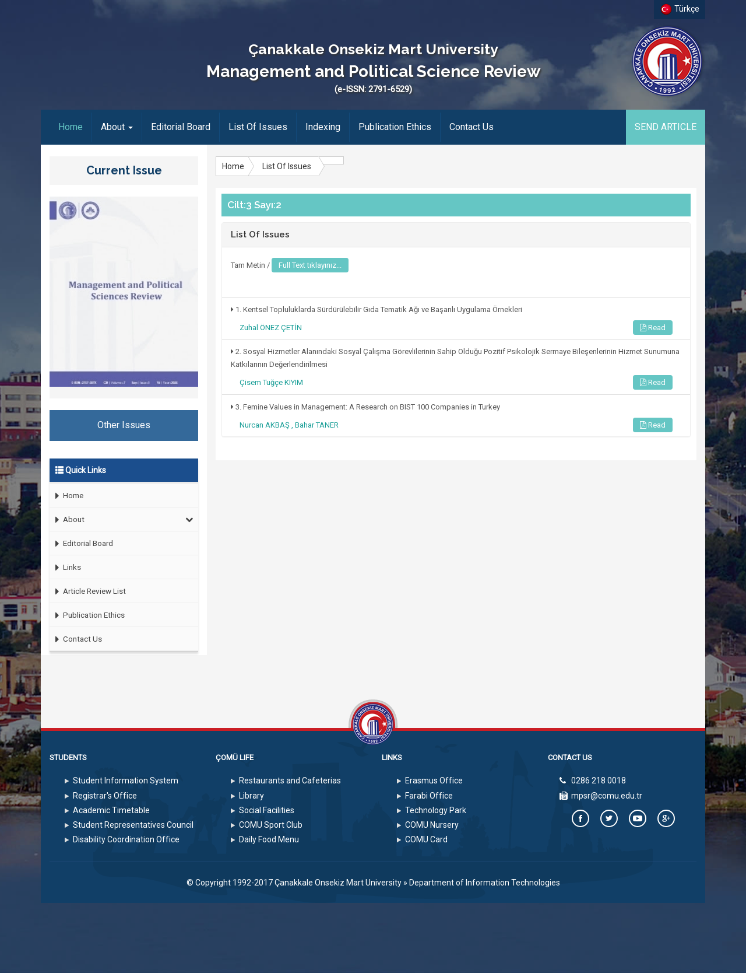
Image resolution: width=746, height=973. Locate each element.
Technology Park (435, 810)
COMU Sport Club (270, 825)
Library (251, 795)
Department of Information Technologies (484, 882)
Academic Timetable (111, 810)
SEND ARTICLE (665, 126)
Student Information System (125, 780)
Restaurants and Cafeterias (290, 780)
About (117, 126)
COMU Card (426, 839)
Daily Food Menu (269, 839)
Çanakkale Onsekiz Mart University (338, 882)
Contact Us (471, 126)
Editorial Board (180, 126)
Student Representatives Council (133, 825)
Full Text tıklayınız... (310, 265)
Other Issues (123, 424)
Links (65, 567)
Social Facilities (266, 810)
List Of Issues (257, 126)
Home (75, 126)
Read (653, 327)
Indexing (322, 126)
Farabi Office (429, 795)
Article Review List (88, 591)
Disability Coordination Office (126, 839)
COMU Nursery (432, 825)
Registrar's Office (105, 795)
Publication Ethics (394, 126)
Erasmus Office (434, 780)
